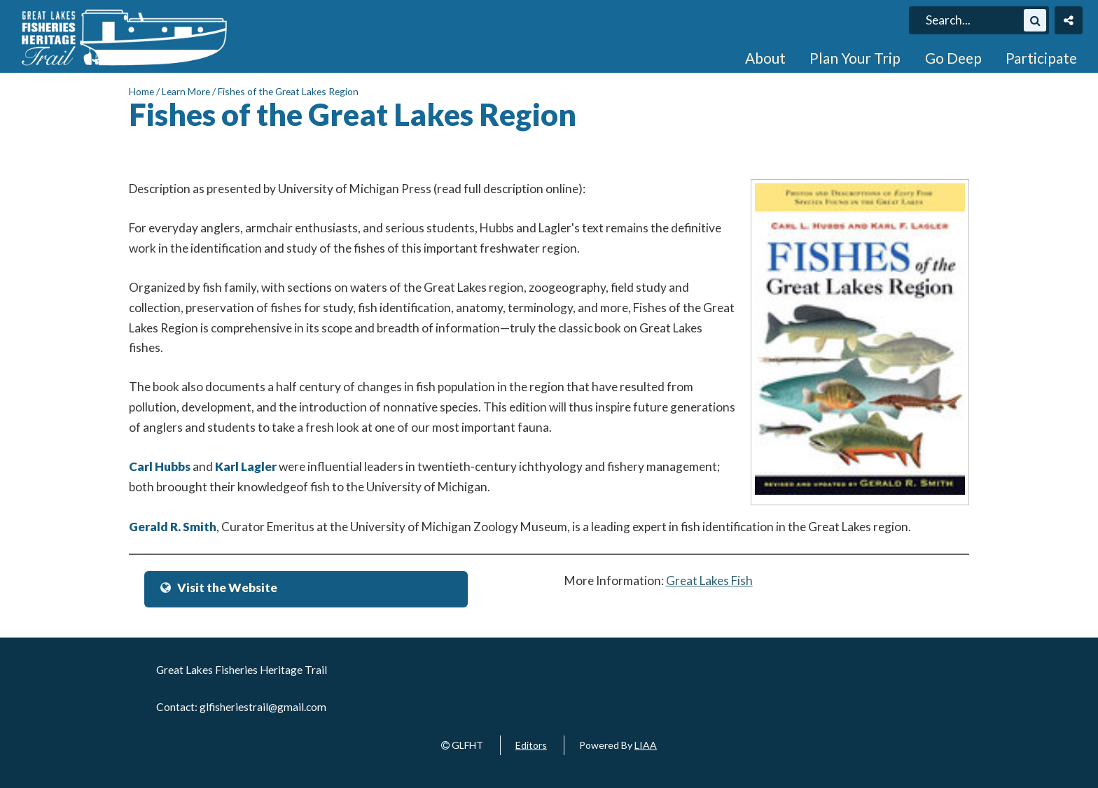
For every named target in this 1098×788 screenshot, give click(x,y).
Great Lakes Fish (709, 580)
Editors (531, 745)
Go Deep (953, 57)
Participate (1041, 57)
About (765, 57)
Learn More (186, 91)
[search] (972, 20)
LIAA (645, 745)
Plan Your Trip (855, 57)
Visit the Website (227, 587)
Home (141, 91)
